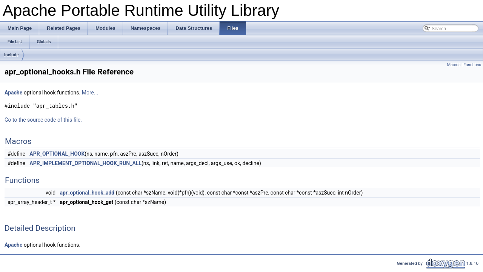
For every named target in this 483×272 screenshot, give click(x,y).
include (11, 55)
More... (90, 93)
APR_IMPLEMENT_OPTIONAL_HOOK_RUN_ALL (85, 163)
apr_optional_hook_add (87, 193)
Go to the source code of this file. (43, 120)
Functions (472, 64)
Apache (13, 93)
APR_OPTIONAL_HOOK (57, 154)
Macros (454, 64)
